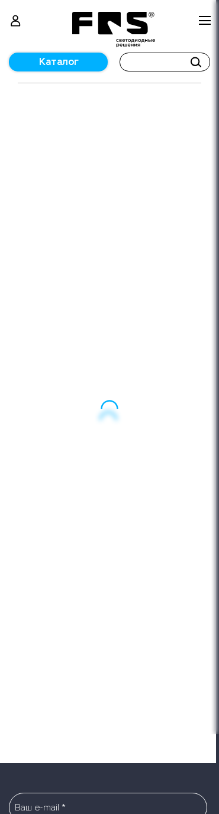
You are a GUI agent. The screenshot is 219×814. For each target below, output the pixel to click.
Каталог (59, 61)
